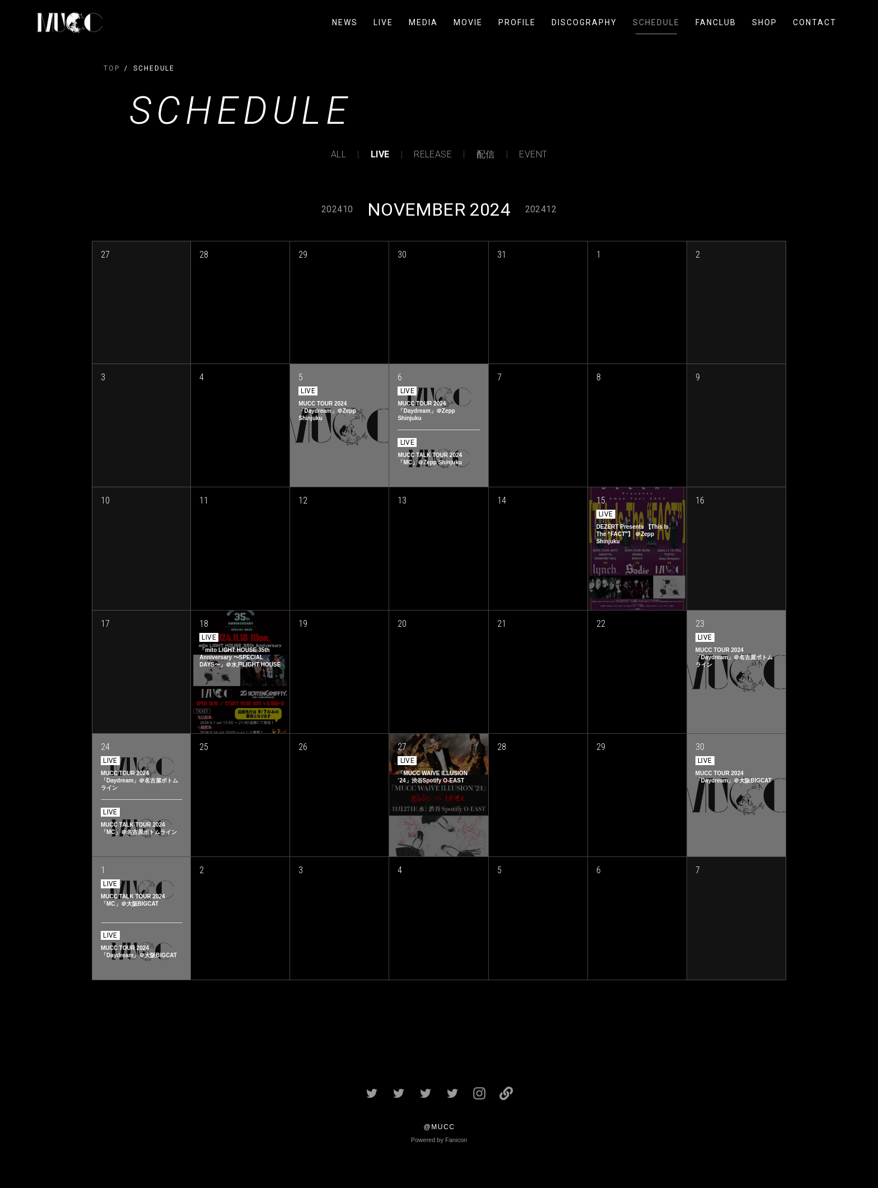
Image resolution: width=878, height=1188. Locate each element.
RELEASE (433, 154)
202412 (541, 209)
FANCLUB (715, 22)
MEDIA (423, 22)
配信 (486, 154)
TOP (112, 68)
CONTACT (815, 22)
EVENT (533, 154)
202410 (337, 209)
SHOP (764, 22)
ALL (338, 154)
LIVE (383, 22)
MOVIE (468, 22)
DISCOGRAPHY (584, 22)
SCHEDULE (656, 22)
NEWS (345, 22)
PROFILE (517, 22)
